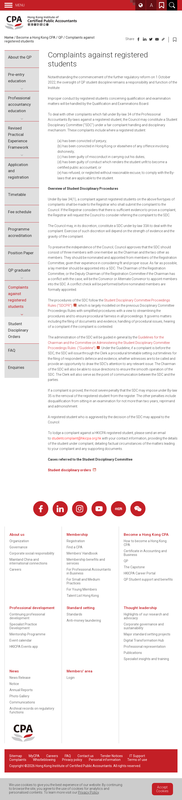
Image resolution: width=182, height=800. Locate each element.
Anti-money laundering (84, 620)
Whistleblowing (44, 760)
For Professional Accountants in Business (89, 571)
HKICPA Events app (23, 646)
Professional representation (145, 646)
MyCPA (34, 756)
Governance (18, 547)
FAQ (11, 350)
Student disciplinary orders (70, 470)
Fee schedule (19, 211)
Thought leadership (140, 608)
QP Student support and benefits (148, 579)
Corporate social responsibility (31, 553)
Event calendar (20, 640)
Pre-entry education (17, 77)
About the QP (20, 57)
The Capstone (134, 567)
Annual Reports (21, 690)
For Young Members (82, 589)
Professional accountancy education (19, 104)
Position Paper (21, 252)
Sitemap (15, 756)
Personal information (105, 760)
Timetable (17, 194)
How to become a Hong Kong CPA (145, 543)
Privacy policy (72, 760)
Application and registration (18, 171)
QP (60, 37)
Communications (22, 702)
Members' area (79, 671)
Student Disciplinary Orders (18, 330)
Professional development (32, 608)
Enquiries (16, 367)
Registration (76, 541)
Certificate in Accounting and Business (145, 553)
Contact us (85, 756)
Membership (77, 534)
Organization (19, 541)
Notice (14, 684)
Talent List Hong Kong (83, 595)
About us (16, 534)
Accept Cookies (162, 789)
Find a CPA (74, 547)
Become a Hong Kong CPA (35, 37)
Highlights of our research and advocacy (146, 616)
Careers (15, 569)
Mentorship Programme (27, 634)
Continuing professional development (27, 616)
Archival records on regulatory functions (31, 710)
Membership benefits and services (86, 561)
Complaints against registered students (18, 297)
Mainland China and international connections (28, 561)
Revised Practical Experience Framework (18, 138)
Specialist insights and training (146, 659)
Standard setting (81, 608)
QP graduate (19, 270)
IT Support (137, 756)
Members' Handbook (82, 553)
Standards (74, 614)
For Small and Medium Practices (83, 581)
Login (71, 678)
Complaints (17, 760)
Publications (133, 653)
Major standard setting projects (147, 634)
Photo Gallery (19, 696)
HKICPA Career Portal (139, 573)
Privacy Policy (88, 792)
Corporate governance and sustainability (144, 626)
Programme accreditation (20, 232)
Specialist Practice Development (23, 626)
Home (9, 37)
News (14, 671)
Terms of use (137, 760)
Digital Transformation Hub (144, 640)
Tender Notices (111, 756)
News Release (20, 678)
